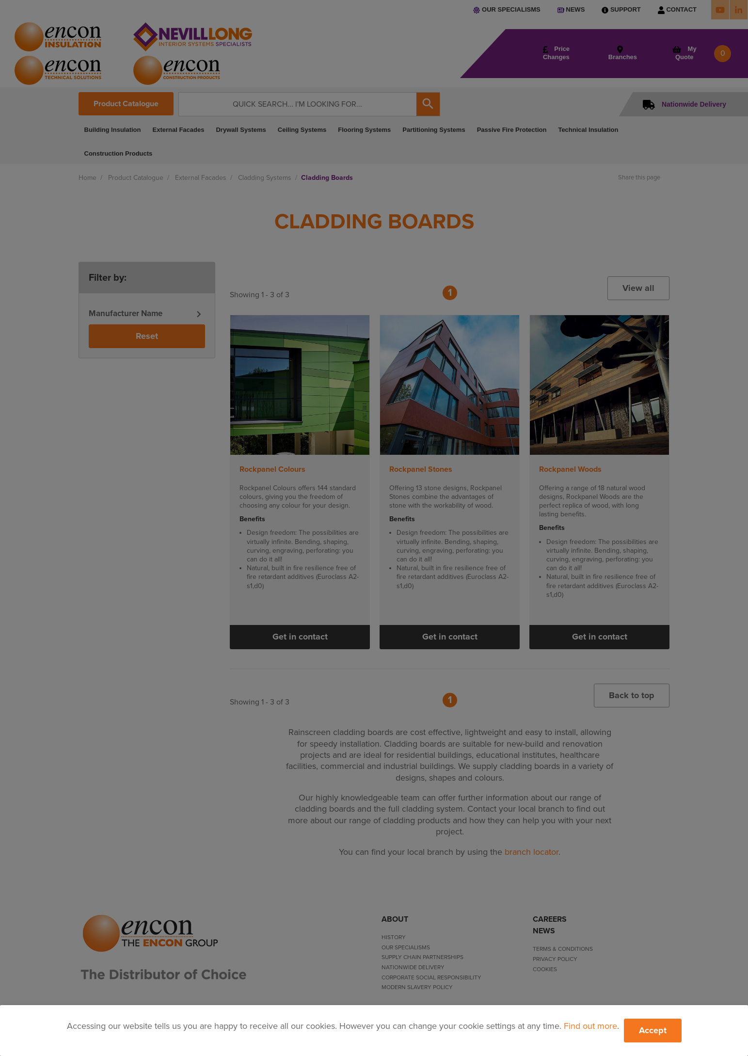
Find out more (590, 1026)
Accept (653, 1030)
